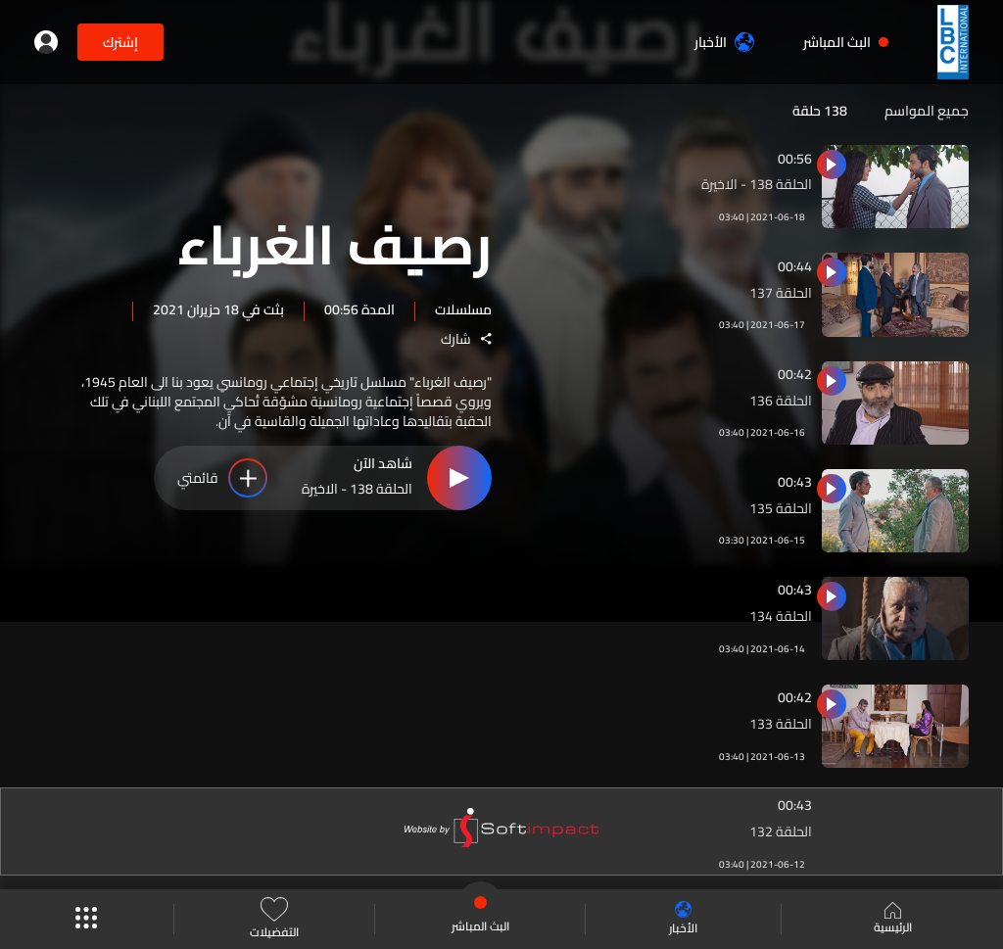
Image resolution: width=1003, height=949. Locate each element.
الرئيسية (893, 919)
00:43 (795, 482)
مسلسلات (463, 308)
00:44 (795, 266)
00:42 (795, 374)
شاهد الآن (383, 464)
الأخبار (724, 42)
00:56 (795, 158)
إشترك (120, 42)
